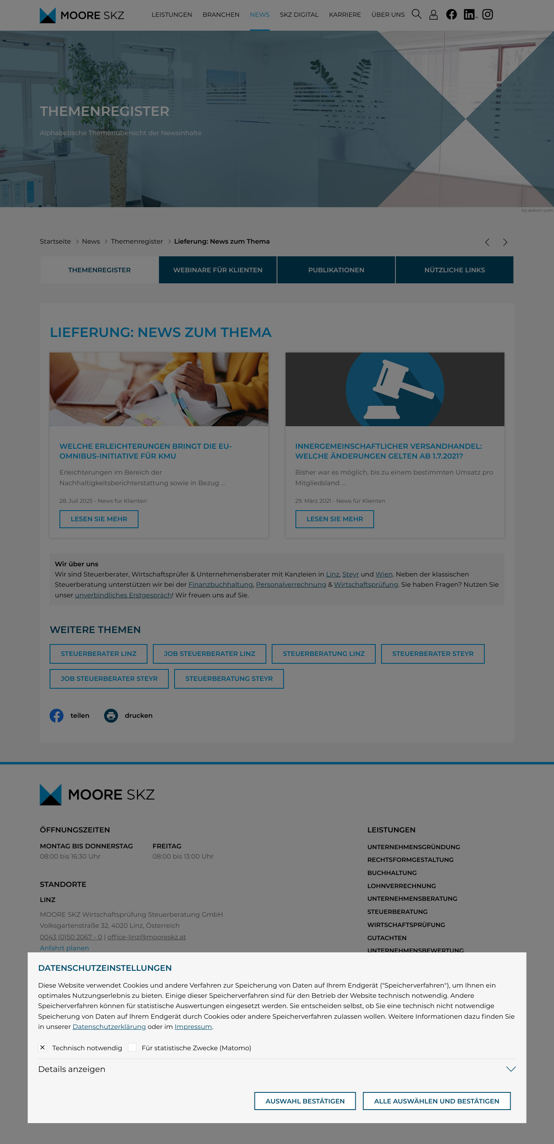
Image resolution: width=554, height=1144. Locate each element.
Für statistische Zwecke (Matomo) (197, 1048)
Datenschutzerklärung (109, 1027)
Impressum (193, 1027)
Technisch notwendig (87, 1048)
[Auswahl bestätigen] (305, 1101)
